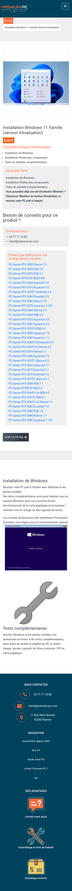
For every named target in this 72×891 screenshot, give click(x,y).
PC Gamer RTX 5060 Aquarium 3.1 (29, 365)
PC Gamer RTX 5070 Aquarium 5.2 (29, 287)
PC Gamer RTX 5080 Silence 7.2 (28, 264)
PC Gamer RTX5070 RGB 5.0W (27, 278)
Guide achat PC (36, 759)
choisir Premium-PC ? (36, 768)
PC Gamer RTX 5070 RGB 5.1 (26, 273)
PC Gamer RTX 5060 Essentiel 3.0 (29, 296)
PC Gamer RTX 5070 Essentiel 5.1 (29, 369)
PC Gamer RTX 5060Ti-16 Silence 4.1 (31, 401)
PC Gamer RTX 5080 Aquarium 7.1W (30, 420)
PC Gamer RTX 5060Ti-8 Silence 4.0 (30, 346)
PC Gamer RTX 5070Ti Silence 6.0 (29, 360)
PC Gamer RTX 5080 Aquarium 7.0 (29, 333)
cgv (36, 777)
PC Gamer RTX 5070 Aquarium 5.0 (29, 319)
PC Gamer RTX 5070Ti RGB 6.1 (27, 397)
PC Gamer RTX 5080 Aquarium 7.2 (29, 356)
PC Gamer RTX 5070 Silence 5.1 (28, 351)
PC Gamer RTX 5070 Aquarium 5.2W (30, 305)
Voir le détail (16, 437)
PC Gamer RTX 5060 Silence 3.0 (28, 310)
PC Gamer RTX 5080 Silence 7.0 (28, 301)
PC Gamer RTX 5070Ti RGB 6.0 (27, 328)
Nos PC (36, 750)
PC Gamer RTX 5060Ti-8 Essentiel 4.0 (31, 342)
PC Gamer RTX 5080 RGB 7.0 (26, 411)
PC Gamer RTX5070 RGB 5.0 (25, 388)
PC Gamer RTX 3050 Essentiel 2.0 (29, 282)
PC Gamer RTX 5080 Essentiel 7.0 (29, 406)
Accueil (8, 20)
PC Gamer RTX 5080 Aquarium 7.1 (29, 337)
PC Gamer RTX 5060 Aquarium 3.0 (29, 324)
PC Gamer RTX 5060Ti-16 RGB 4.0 (29, 392)
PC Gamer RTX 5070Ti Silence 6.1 (29, 379)
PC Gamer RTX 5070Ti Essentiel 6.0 (30, 292)
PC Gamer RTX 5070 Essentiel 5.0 (29, 374)
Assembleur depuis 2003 (36, 741)
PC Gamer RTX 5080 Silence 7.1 (28, 415)
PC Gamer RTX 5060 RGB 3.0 (26, 314)
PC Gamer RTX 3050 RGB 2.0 (26, 269)
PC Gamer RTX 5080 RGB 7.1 (26, 383)
